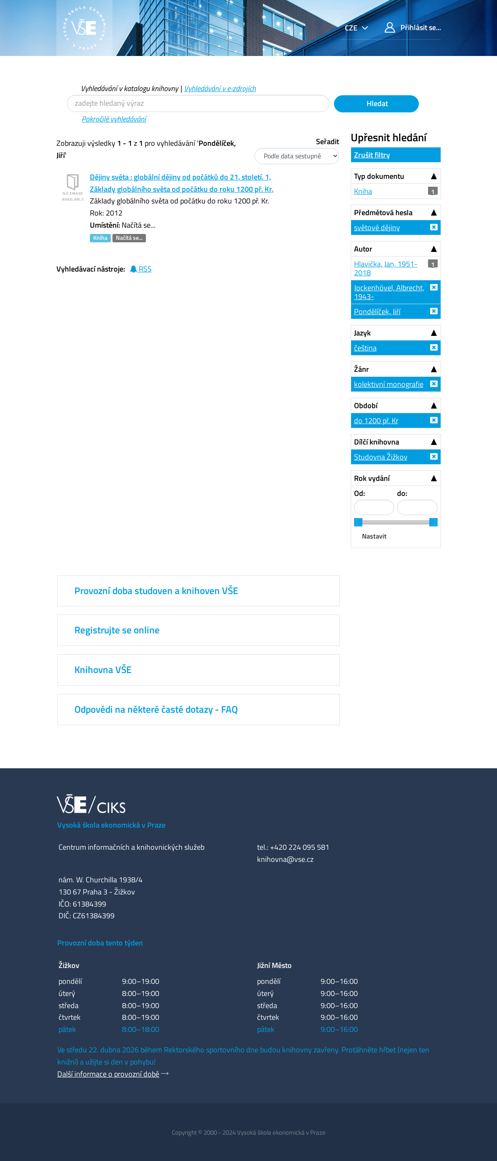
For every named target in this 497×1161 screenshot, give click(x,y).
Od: (359, 493)
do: (402, 493)
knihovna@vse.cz (285, 859)
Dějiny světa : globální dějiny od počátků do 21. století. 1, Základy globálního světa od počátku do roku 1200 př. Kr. (181, 183)
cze (352, 27)
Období (365, 405)
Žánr (361, 369)
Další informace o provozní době (108, 1074)
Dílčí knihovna (376, 441)
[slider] (358, 522)
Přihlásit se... (413, 27)
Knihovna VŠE (103, 670)
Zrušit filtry (372, 154)
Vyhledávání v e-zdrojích (220, 88)
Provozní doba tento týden (100, 942)
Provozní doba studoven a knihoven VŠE (156, 591)
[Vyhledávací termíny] (198, 103)
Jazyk (362, 332)
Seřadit (327, 141)
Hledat (376, 103)
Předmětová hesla (383, 212)
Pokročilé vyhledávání (114, 118)
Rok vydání (372, 478)
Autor (363, 248)
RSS (141, 268)
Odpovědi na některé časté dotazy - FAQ (156, 709)
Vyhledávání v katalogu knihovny (129, 88)
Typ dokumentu (379, 176)
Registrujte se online (117, 630)
